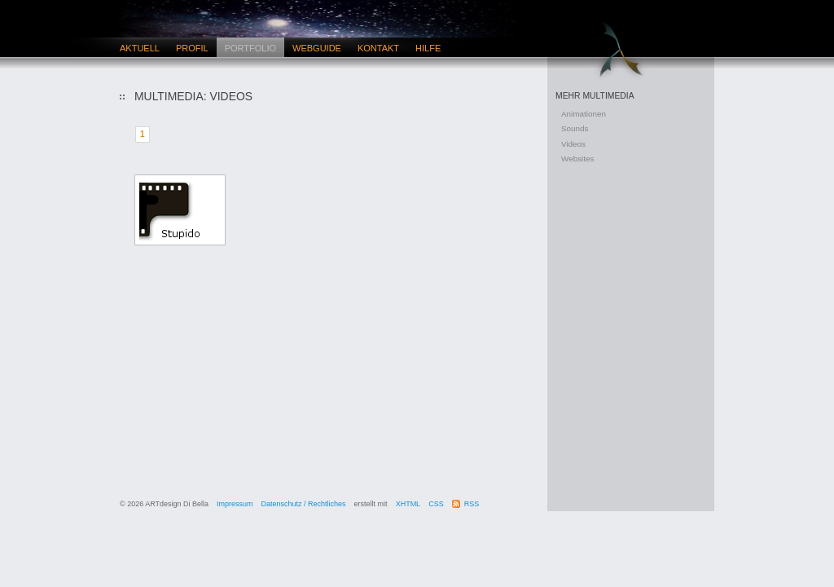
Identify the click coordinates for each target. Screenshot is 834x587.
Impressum (235, 504)
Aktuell (140, 48)
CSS (436, 504)
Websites (577, 158)
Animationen (583, 113)
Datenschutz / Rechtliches (303, 504)
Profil (192, 48)
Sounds (575, 128)
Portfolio (250, 48)
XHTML (408, 504)
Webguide (316, 48)
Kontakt (378, 48)
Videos (573, 143)
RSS (472, 504)
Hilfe (428, 48)
